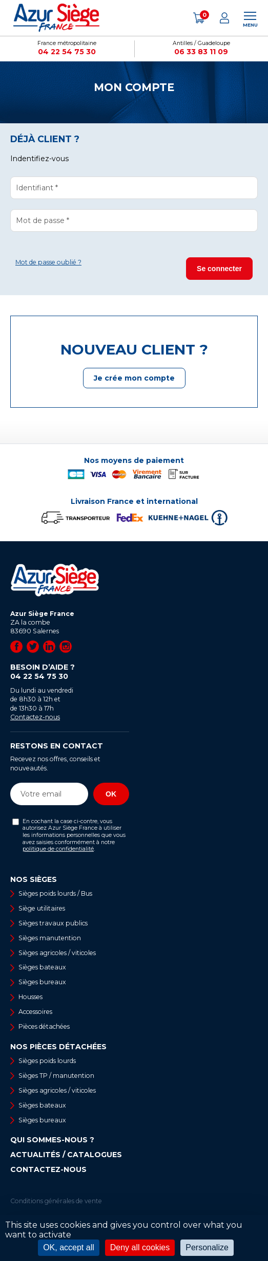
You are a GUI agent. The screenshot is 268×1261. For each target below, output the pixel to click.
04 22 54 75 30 (67, 51)
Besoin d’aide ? (69, 672)
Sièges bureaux (42, 982)
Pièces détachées (44, 1026)
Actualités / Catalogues (66, 1154)
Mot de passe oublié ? (48, 262)
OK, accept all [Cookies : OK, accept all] (68, 1247)
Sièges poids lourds (47, 1061)
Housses (30, 997)
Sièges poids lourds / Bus (55, 893)
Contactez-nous (35, 717)
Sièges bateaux (42, 967)
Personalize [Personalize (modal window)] (207, 1247)
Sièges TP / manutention (56, 1075)
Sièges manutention (49, 938)
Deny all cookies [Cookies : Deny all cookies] (140, 1247)
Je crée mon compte (134, 378)
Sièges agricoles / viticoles (57, 953)
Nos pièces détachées (58, 1046)
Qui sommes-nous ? (52, 1139)
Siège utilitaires (41, 908)
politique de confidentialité (58, 849)
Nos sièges (33, 879)
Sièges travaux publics (53, 923)
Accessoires (35, 1011)
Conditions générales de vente (56, 1201)
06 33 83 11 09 (201, 51)
